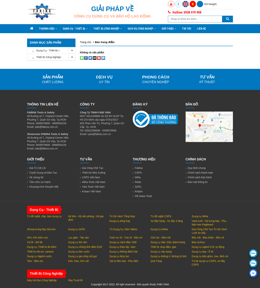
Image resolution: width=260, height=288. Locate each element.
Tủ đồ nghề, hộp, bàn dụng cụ (44, 216)
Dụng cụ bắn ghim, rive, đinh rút (210, 256)
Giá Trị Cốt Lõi (37, 168)
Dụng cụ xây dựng (161, 251)
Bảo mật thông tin (198, 182)
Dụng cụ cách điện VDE (123, 242)
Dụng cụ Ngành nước (39, 256)
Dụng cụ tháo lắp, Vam (122, 246)
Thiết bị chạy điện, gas (163, 246)
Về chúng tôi (36, 177)
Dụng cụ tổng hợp (119, 221)
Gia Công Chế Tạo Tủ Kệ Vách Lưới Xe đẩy (209, 231)
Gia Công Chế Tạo (92, 168)
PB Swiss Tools (143, 196)
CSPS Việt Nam (91, 177)
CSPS (138, 172)
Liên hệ (201, 28)
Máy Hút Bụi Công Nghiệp (42, 280)
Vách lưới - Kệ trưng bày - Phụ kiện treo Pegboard (209, 223)
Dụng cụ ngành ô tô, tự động (208, 246)
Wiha (138, 177)
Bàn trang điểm (104, 42)
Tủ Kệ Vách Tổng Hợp (122, 216)
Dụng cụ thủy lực (119, 256)
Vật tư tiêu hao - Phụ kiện (123, 261)
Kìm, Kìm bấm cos (37, 237)
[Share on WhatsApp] (82, 57)
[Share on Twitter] (90, 57)
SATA (138, 186)
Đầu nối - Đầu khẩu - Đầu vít (208, 237)
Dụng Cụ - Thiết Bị (75, 28)
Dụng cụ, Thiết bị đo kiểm (41, 246)
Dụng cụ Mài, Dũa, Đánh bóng (168, 242)
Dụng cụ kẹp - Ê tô (202, 251)
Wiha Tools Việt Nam (94, 182)
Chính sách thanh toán (200, 172)
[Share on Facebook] (86, 57)
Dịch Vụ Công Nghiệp (142, 28)
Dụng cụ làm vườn (79, 251)
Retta (138, 182)
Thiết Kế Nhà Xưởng (93, 172)
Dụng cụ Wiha (200, 216)
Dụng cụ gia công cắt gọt (82, 256)
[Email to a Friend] (94, 57)
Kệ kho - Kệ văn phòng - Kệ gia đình (85, 218)
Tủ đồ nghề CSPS (161, 216)
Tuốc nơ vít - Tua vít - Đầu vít (125, 237)
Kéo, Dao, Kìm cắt (78, 261)
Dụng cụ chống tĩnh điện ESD (85, 246)
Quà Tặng (156, 261)
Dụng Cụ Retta (159, 229)
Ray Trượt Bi (75, 280)
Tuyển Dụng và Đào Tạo (43, 172)
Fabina (139, 168)
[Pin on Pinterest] (99, 57)
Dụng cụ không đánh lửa (123, 251)
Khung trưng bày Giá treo (41, 229)
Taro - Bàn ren (35, 261)
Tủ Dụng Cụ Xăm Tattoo (123, 229)
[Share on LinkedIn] (103, 57)
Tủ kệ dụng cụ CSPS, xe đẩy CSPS (208, 263)
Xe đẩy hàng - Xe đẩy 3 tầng (167, 221)
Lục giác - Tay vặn (78, 237)
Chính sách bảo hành (200, 177)
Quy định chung (197, 168)
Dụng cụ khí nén (77, 242)
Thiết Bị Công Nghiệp (107, 28)
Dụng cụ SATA (76, 229)
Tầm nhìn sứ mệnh (40, 182)
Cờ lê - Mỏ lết (34, 242)
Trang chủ (86, 42)
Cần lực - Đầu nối (160, 237)
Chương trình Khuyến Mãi (43, 186)
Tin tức (186, 28)
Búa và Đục (198, 242)
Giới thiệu (169, 28)
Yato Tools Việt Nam (93, 186)
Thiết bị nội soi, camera (40, 251)
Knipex (139, 191)
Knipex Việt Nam (91, 191)
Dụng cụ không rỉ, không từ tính (169, 256)
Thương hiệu (48, 28)
